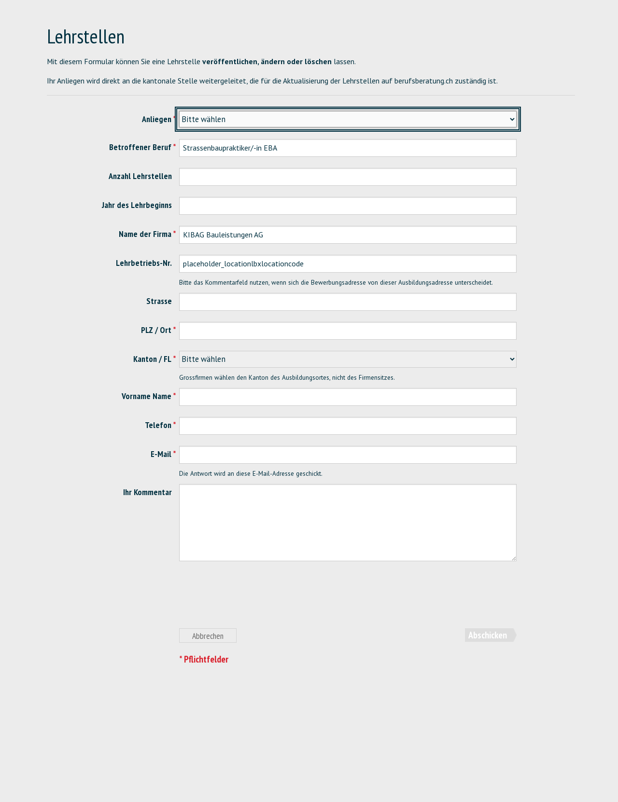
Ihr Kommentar (147, 492)
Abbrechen (208, 635)
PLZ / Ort (156, 329)
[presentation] (252, 600)
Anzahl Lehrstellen (140, 175)
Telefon (158, 424)
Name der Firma (145, 233)
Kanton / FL (152, 358)
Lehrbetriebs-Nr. (144, 262)
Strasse (159, 300)
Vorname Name (146, 395)
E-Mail (161, 453)
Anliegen (156, 118)
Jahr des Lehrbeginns (137, 204)
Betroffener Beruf (140, 146)
